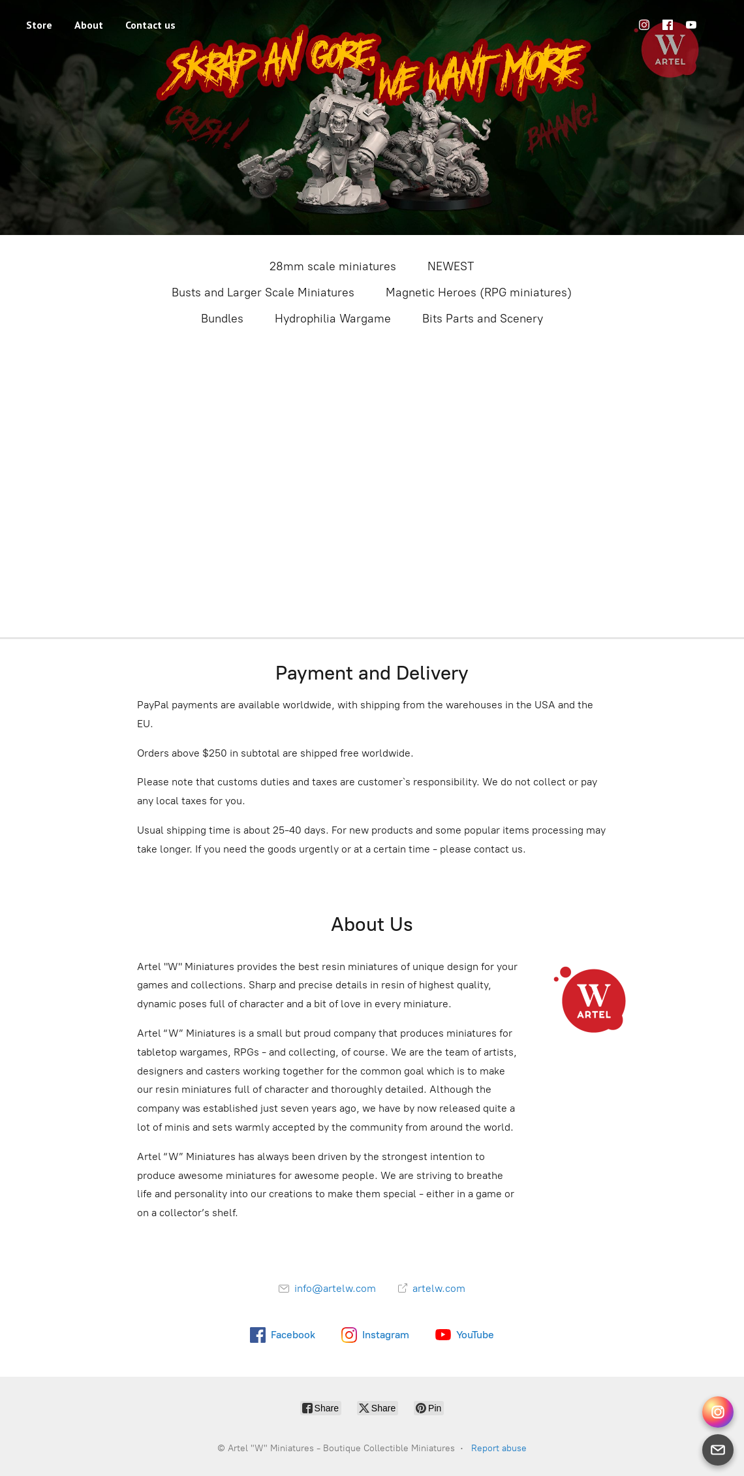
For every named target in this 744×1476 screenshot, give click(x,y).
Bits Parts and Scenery (482, 318)
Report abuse (499, 1448)
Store (39, 24)
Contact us (150, 24)
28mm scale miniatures (333, 266)
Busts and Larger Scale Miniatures (263, 292)
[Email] (718, 1450)
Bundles (222, 318)
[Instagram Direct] (718, 1412)
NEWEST (450, 266)
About (88, 24)
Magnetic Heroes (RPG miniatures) (479, 292)
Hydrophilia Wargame (333, 318)
